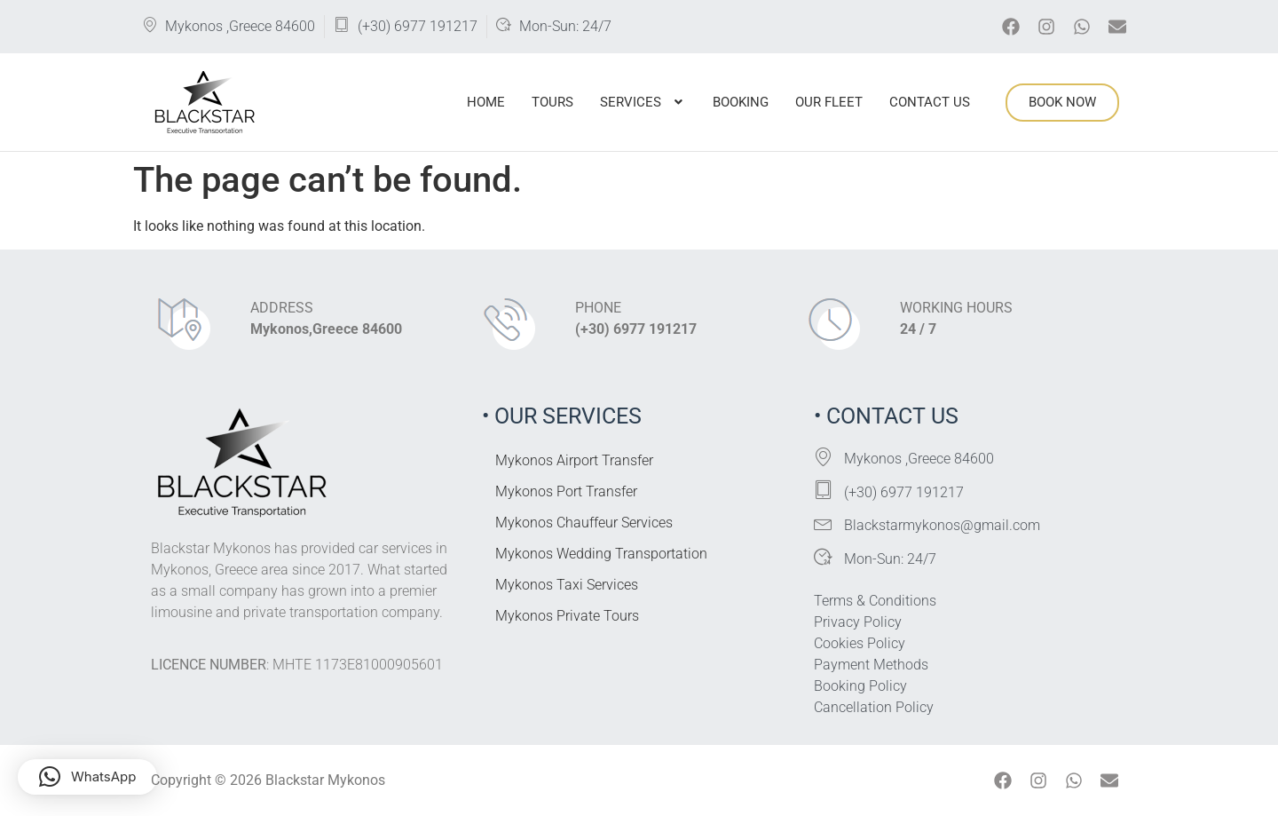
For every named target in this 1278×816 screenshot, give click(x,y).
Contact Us (929, 102)
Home (486, 102)
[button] (643, 102)
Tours (552, 102)
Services (643, 102)
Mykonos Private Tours (567, 615)
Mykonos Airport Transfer (574, 460)
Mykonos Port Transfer (566, 491)
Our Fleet (829, 102)
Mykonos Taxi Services (566, 584)
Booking (741, 102)
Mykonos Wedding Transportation (601, 553)
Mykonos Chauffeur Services (584, 522)
